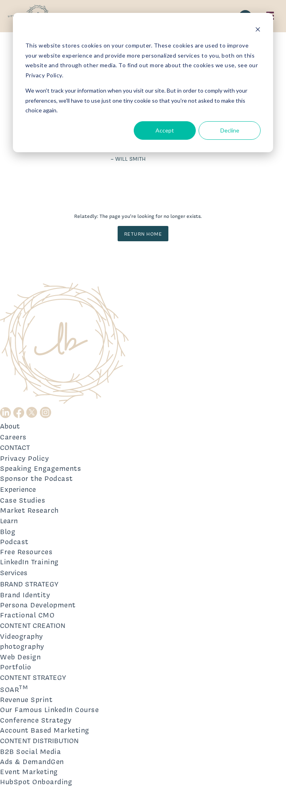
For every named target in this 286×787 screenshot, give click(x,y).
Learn (9, 520)
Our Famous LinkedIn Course (49, 709)
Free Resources (26, 551)
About (10, 426)
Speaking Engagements (40, 468)
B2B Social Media (30, 751)
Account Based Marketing (44, 730)
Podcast (14, 541)
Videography (21, 636)
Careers (13, 436)
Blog (7, 531)
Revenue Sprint (26, 699)
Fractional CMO (27, 614)
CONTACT (15, 447)
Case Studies (22, 500)
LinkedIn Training (29, 561)
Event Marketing (29, 771)
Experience (18, 489)
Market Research (29, 510)
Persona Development (38, 604)
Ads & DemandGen (32, 761)
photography (22, 646)
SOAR (14, 688)
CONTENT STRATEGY (33, 677)
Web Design (20, 656)
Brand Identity (25, 594)
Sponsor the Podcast (36, 478)
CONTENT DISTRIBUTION (39, 740)
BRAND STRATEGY (29, 583)
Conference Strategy (36, 720)
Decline (229, 130)
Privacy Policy (24, 458)
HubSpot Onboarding (36, 781)
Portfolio (15, 666)
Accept (164, 130)
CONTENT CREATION (32, 625)
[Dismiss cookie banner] (258, 30)
